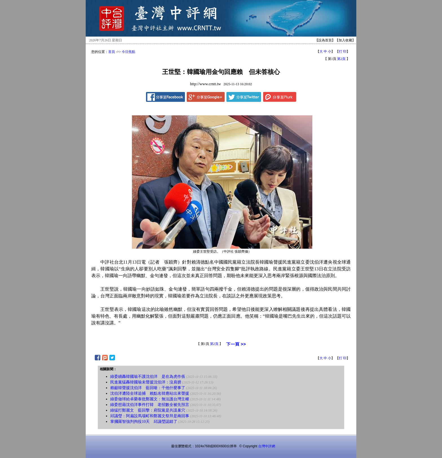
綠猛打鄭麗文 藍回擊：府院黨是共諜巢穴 (147, 410)
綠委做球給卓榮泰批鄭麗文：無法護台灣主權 (149, 399)
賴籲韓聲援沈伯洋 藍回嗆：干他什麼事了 (147, 388)
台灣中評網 (266, 446)
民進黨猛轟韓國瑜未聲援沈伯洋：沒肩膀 (145, 382)
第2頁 (341, 59)
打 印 (342, 51)
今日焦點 (128, 52)
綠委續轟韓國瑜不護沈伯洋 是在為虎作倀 (147, 376)
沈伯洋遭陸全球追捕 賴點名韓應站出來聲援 (149, 393)
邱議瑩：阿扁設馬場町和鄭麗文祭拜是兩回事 (149, 416)
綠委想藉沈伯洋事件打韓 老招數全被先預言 (149, 405)
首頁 (111, 52)
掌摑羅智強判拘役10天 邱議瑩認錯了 (143, 421)
